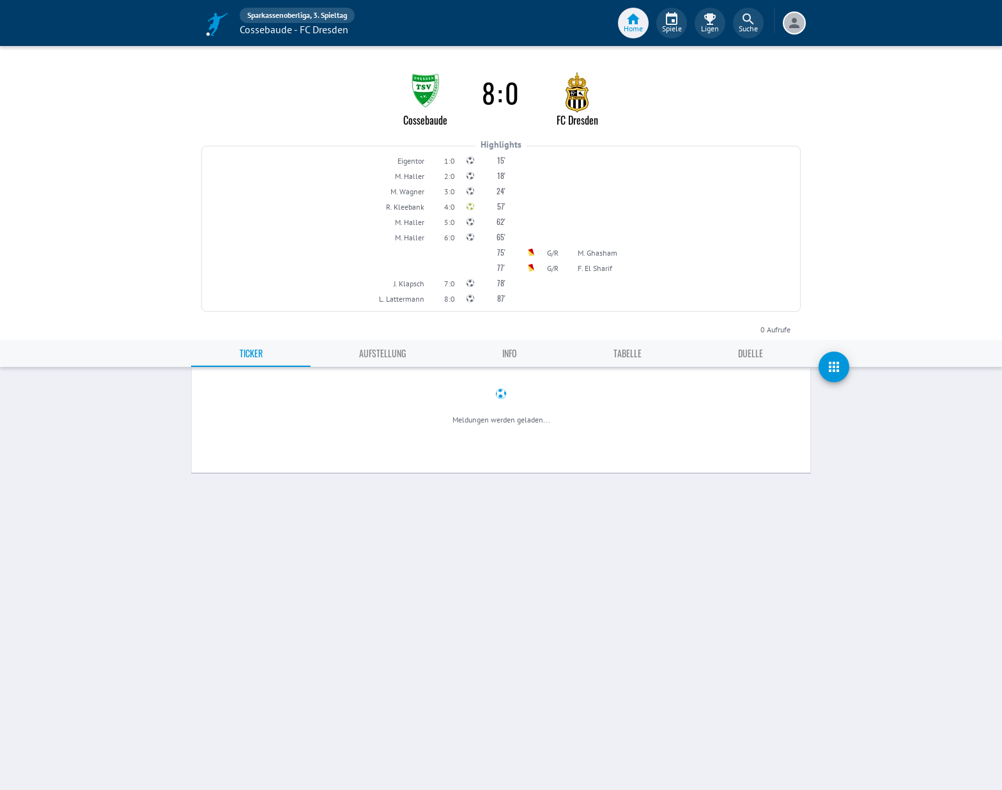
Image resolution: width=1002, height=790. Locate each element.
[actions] (834, 367)
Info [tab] (509, 353)
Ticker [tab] (251, 353)
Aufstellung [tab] (382, 353)
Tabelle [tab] (627, 353)
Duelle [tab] (750, 353)
